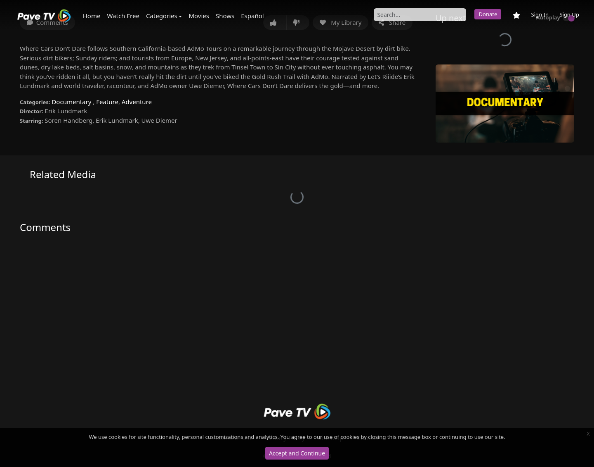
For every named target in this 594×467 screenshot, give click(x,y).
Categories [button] (161, 16)
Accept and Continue (297, 453)
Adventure (137, 102)
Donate (487, 14)
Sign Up (569, 14)
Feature (107, 102)
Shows (225, 16)
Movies (199, 16)
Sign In (540, 14)
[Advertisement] (297, 326)
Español (252, 16)
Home (92, 16)
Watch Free (123, 16)
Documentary (72, 102)
